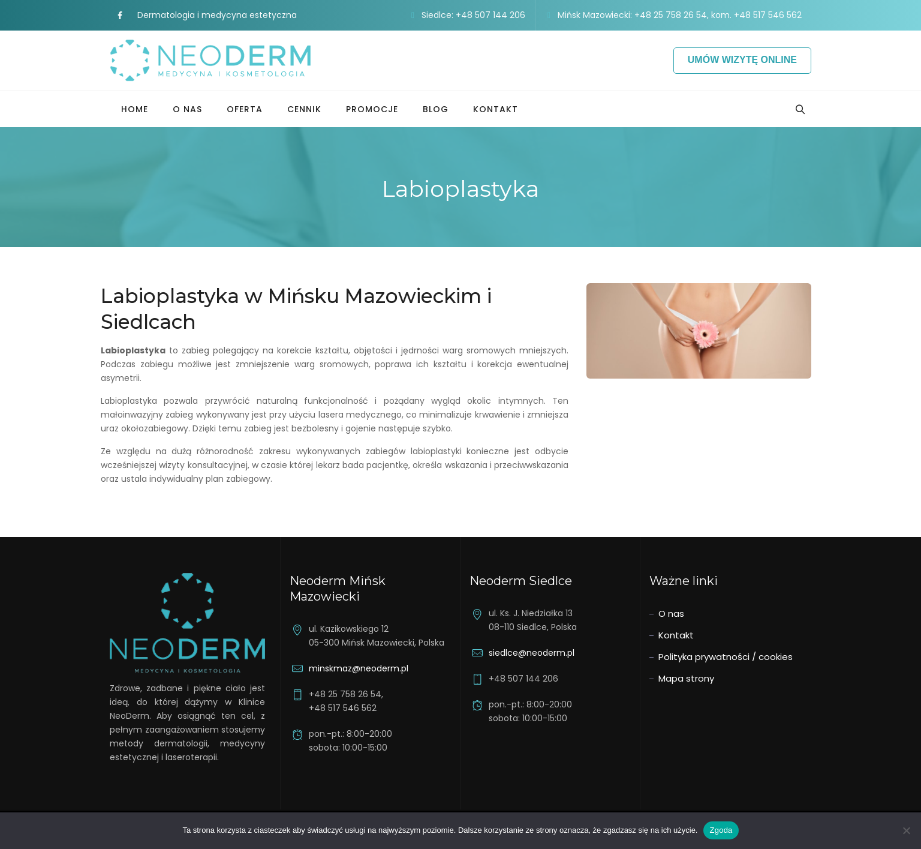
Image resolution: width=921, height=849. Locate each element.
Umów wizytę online (742, 60)
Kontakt (495, 109)
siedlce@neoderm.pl (531, 653)
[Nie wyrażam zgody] (906, 830)
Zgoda (720, 830)
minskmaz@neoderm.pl (358, 668)
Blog (436, 109)
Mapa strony (686, 678)
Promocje (372, 109)
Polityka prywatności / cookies (725, 656)
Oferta (245, 109)
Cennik (304, 109)
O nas (187, 109)
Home (134, 109)
